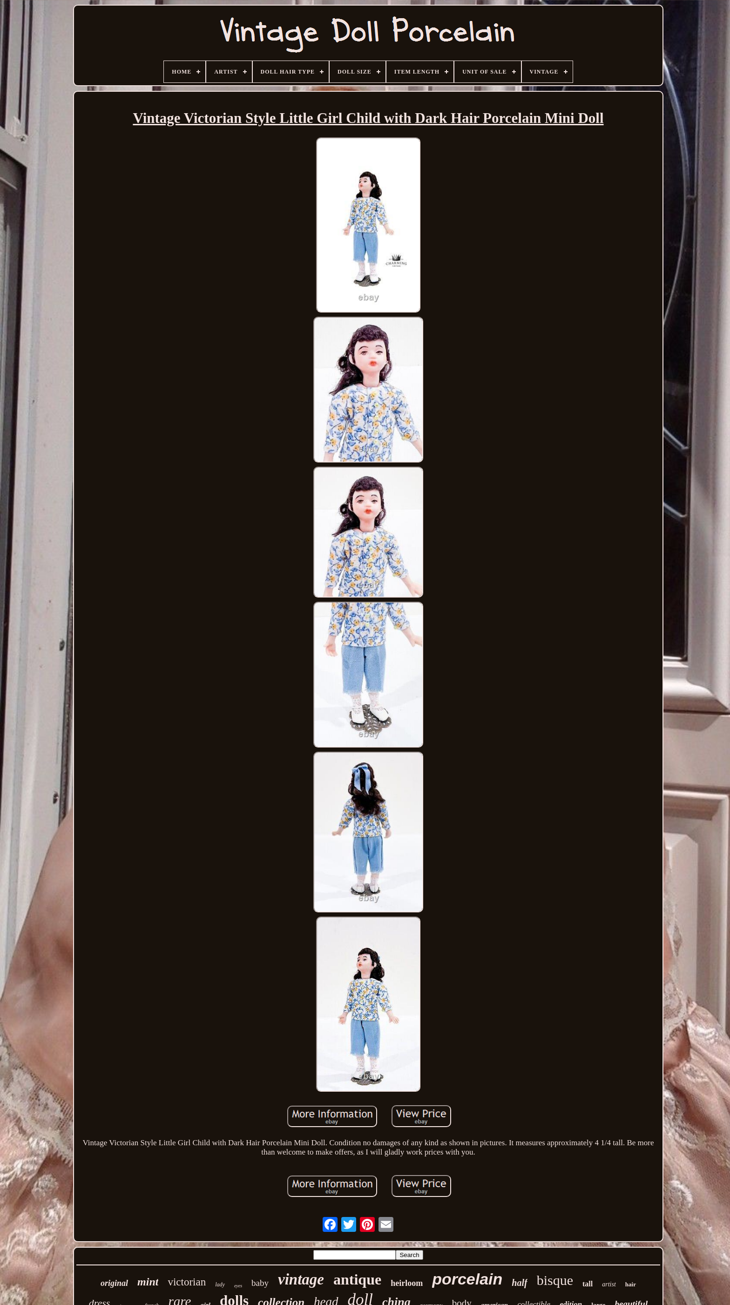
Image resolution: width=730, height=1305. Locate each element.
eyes (238, 1285)
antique (357, 1279)
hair (630, 1284)
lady (220, 1284)
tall (587, 1284)
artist (609, 1284)
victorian (187, 1282)
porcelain (467, 1279)
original (114, 1283)
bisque (555, 1280)
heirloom (407, 1283)
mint (147, 1282)
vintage (301, 1279)
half (519, 1283)
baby (260, 1283)
